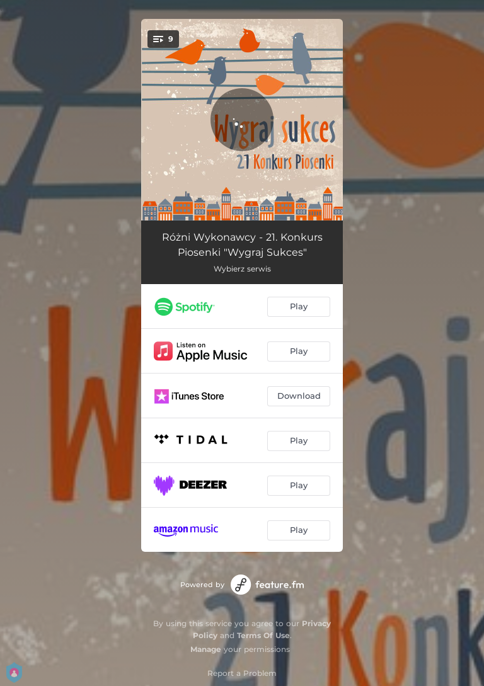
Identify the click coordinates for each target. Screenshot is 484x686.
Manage (205, 649)
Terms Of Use (263, 635)
